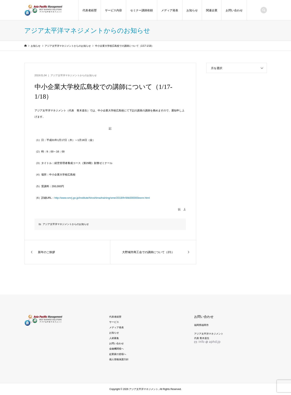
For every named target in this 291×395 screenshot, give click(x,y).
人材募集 (114, 338)
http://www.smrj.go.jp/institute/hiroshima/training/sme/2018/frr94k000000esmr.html (102, 197)
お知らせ (192, 10)
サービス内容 (113, 10)
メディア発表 (169, 10)
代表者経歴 (90, 10)
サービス (114, 322)
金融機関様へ (116, 348)
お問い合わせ (234, 10)
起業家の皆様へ (117, 354)
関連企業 (211, 10)
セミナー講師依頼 (141, 10)
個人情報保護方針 (119, 359)
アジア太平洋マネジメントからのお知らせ (74, 75)
